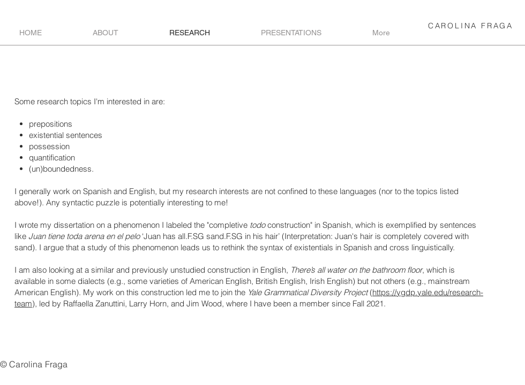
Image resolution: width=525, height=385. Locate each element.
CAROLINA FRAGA (470, 25)
